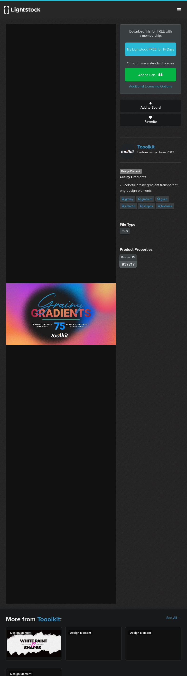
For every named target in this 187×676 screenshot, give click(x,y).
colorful (128, 206)
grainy (127, 199)
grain (162, 199)
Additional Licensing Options (150, 86)
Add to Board (150, 106)
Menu (179, 10)
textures (165, 206)
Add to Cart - (150, 74)
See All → (173, 617)
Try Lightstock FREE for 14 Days (150, 49)
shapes (146, 206)
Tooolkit (146, 146)
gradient (145, 199)
